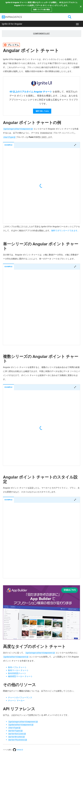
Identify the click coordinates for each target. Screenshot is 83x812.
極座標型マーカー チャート (20, 676)
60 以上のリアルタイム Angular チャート (31, 91)
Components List (41, 33)
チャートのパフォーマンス (20, 697)
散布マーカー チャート (18, 670)
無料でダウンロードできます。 (65, 230)
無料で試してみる (42, 111)
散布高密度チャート (17, 673)
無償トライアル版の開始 (41, 9)
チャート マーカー (16, 700)
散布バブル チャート (17, 667)
